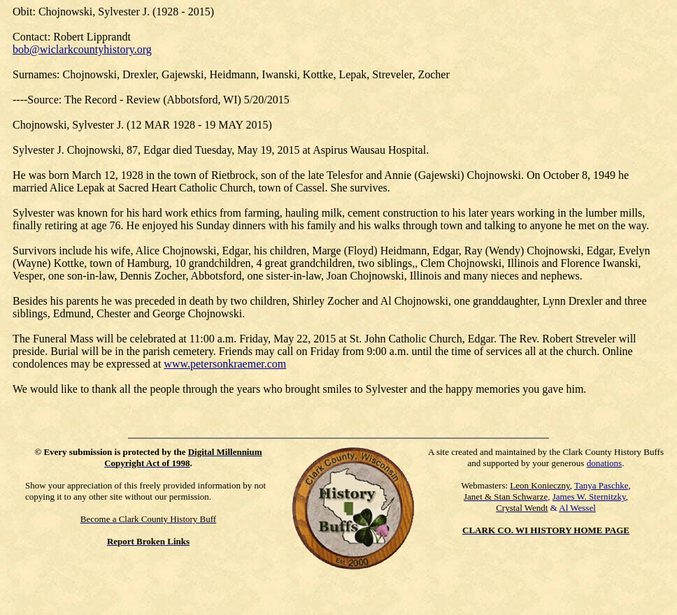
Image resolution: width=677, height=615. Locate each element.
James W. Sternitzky (589, 496)
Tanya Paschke (601, 485)
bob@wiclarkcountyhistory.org (82, 49)
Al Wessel (577, 507)
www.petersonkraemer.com (225, 364)
